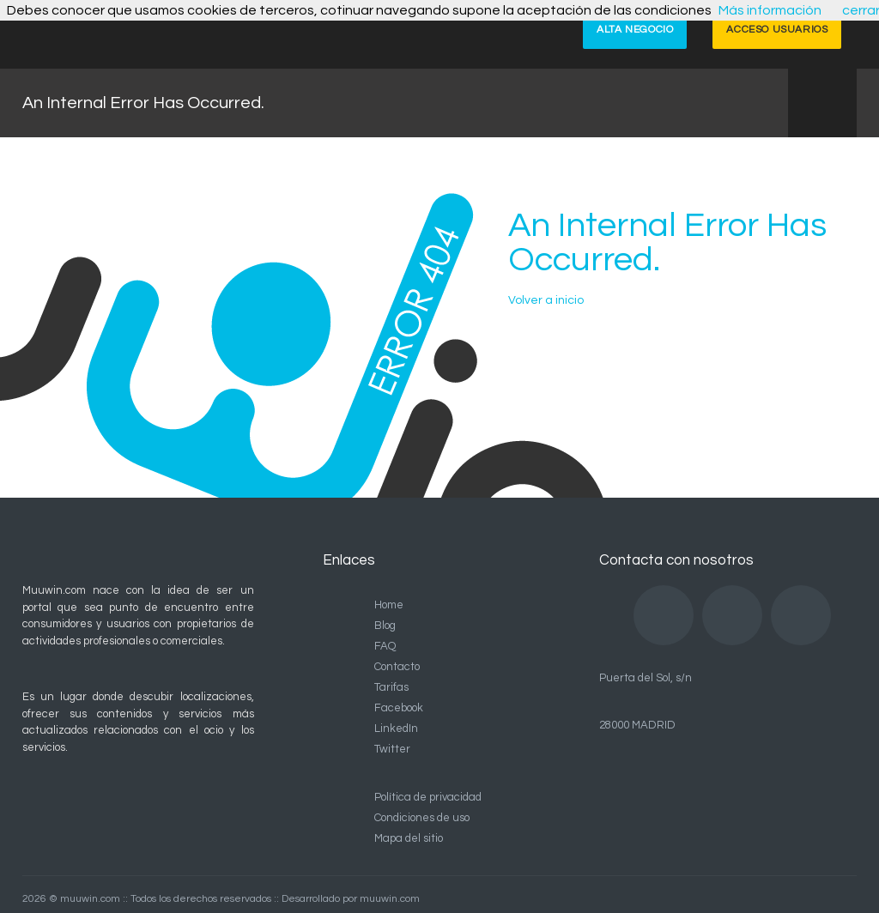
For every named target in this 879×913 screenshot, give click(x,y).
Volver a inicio (546, 300)
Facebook (398, 708)
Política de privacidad (428, 797)
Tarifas (391, 687)
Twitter (392, 749)
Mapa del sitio (408, 838)
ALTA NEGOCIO (635, 29)
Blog (385, 626)
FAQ (385, 646)
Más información (769, 10)
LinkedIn (396, 729)
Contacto (397, 667)
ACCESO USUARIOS (776, 29)
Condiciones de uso (422, 818)
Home (388, 605)
